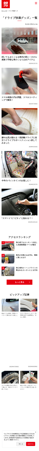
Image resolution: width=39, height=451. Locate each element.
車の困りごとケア (29, 377)
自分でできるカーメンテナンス (11, 377)
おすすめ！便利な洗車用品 (26, 384)
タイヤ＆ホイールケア (9, 384)
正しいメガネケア (8, 397)
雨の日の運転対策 (8, 387)
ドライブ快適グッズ (29, 404)
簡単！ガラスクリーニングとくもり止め (14, 390)
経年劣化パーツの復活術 (27, 407)
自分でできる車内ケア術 (10, 407)
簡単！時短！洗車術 (8, 394)
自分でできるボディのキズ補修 (11, 404)
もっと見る (19, 282)
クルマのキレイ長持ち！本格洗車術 (13, 400)
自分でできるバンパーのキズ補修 (12, 364)
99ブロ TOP (4, 10)
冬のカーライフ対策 (23, 394)
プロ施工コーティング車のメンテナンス (14, 374)
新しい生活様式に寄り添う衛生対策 (13, 371)
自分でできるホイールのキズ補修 (12, 367)
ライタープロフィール (31, 24)
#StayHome (30, 371)
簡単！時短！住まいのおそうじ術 (12, 381)
